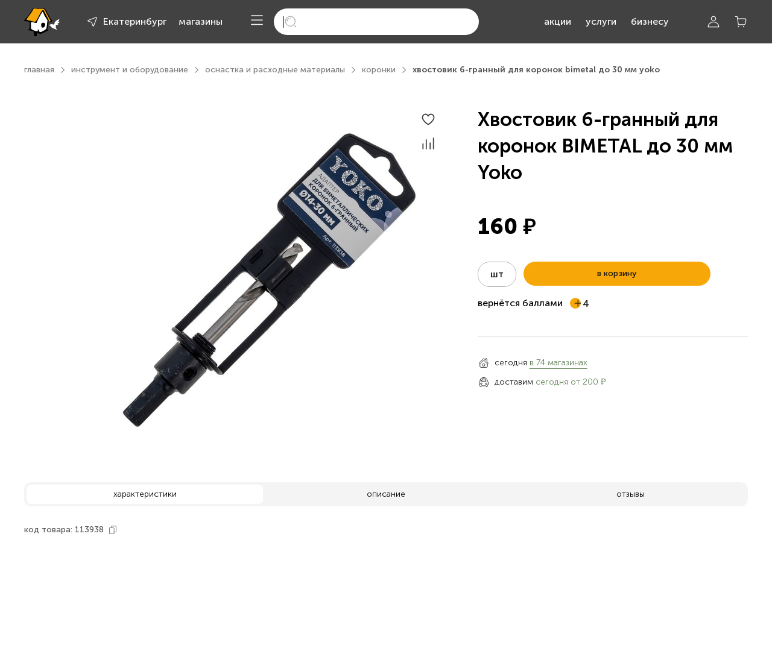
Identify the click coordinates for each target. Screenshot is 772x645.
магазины (201, 21)
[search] (376, 21)
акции (557, 21)
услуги (601, 21)
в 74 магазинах (558, 362)
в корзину (616, 273)
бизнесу (650, 21)
